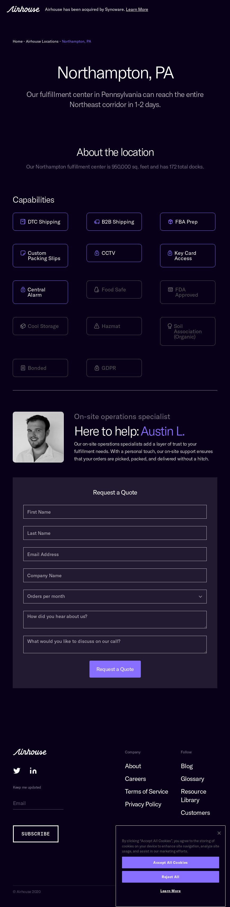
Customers (195, 812)
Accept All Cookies (170, 862)
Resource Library (193, 795)
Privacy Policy (143, 804)
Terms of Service (146, 791)
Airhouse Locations (42, 41)
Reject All (170, 877)
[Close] (219, 833)
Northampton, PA (76, 41)
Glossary (192, 778)
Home (17, 41)
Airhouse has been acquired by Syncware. (96, 9)
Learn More (170, 891)
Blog (187, 766)
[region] (170, 866)
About (133, 766)
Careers (135, 778)
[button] (115, 596)
